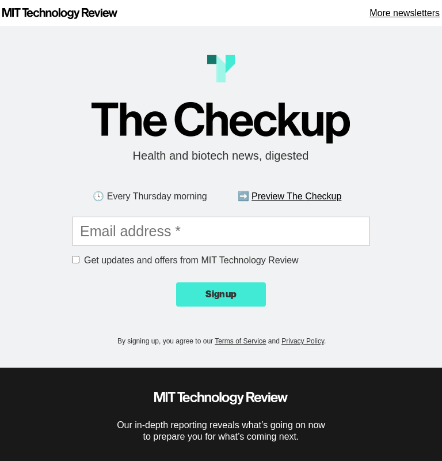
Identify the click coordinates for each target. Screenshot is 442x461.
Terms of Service (240, 341)
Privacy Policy (302, 341)
